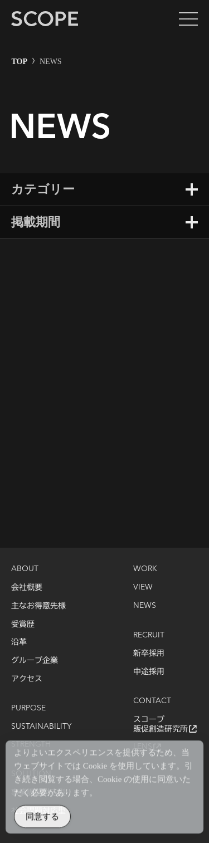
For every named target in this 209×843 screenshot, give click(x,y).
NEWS (144, 606)
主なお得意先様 (38, 606)
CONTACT (152, 701)
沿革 (19, 642)
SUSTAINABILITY (41, 726)
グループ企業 (34, 660)
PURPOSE (28, 708)
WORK (145, 569)
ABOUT (24, 569)
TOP (20, 61)
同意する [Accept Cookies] (42, 820)
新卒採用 (148, 653)
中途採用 (148, 671)
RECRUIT (148, 635)
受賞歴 (23, 624)
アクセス (26, 679)
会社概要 (26, 587)
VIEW (143, 587)
